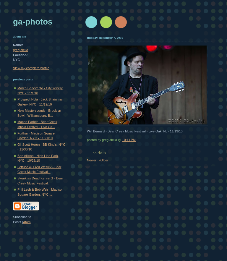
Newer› (92, 160)
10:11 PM (129, 140)
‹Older (103, 160)
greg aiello (20, 50)
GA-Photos (32, 21)
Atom (27, 222)
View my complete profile (31, 68)
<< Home (99, 152)
